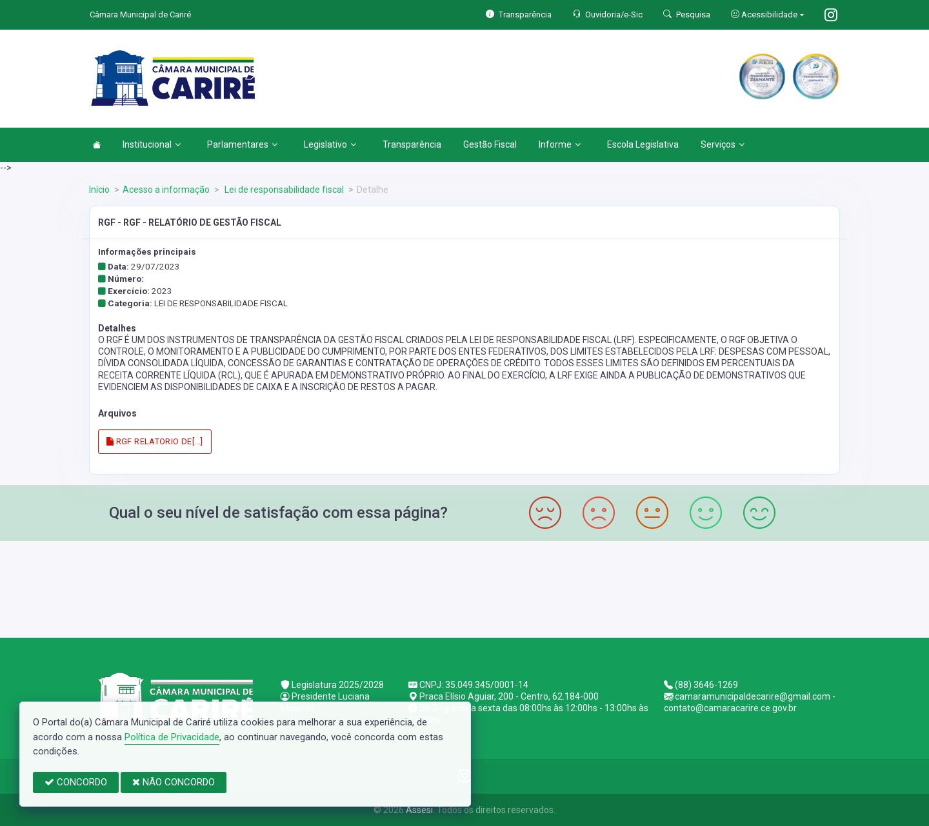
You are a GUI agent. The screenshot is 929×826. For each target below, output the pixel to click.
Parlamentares (242, 144)
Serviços (722, 144)
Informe (560, 144)
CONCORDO (76, 782)
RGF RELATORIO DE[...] (154, 441)
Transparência (412, 144)
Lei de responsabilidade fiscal (283, 189)
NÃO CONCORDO (173, 782)
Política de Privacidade (172, 737)
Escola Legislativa (643, 144)
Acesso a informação (166, 189)
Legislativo (330, 144)
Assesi (419, 810)
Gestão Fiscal (490, 144)
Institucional (152, 144)
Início (99, 189)
